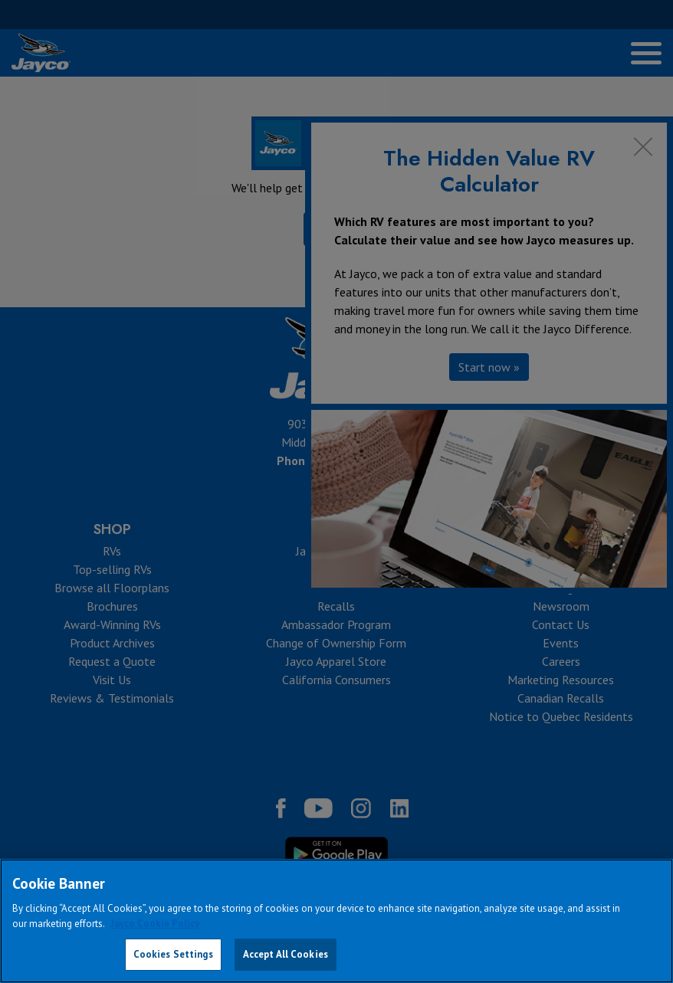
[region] (336, 921)
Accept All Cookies (285, 954)
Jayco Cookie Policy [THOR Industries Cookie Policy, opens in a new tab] (154, 923)
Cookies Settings (173, 954)
